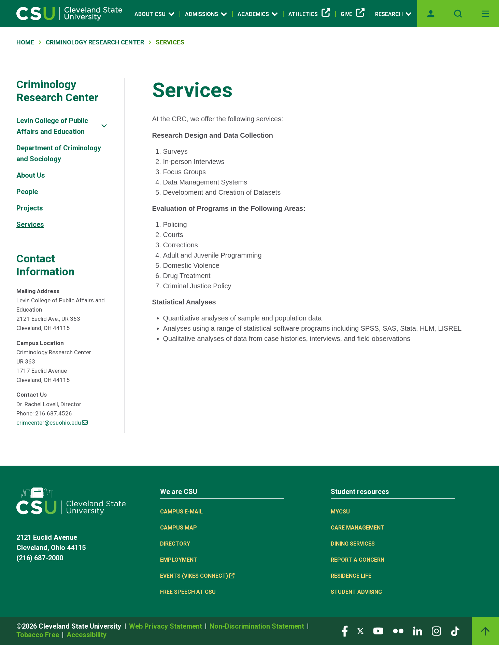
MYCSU (340, 511)
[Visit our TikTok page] (455, 630)
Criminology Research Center (95, 42)
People (27, 192)
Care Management (357, 527)
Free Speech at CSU (188, 592)
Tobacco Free (38, 635)
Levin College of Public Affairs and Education (52, 126)
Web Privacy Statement (166, 626)
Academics (258, 14)
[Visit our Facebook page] (345, 630)
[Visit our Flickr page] (398, 630)
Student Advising (356, 592)
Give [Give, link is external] (353, 14)
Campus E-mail (181, 511)
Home (25, 42)
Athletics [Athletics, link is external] (309, 14)
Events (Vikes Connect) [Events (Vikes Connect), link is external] (197, 576)
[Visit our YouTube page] (378, 630)
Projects (29, 208)
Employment (178, 560)
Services (30, 224)
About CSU (154, 14)
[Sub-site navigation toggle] (104, 126)
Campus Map (178, 527)
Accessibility (86, 635)
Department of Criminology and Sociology (58, 153)
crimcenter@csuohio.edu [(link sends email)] (52, 422)
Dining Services (353, 543)
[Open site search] (458, 13)
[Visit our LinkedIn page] (417, 630)
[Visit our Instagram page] (436, 630)
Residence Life (351, 576)
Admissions (206, 14)
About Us (30, 175)
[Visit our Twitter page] (360, 630)
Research (393, 14)
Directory (175, 543)
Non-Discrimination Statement (258, 626)
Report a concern (357, 560)
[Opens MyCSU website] (430, 13)
